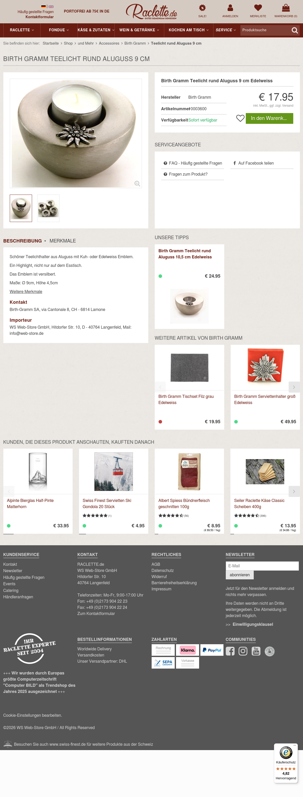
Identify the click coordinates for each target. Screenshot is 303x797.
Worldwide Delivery (94, 649)
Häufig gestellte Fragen (36, 12)
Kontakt (10, 564)
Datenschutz (163, 571)
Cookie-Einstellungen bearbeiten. (32, 715)
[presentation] (160, 387)
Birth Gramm (199, 97)
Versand (288, 105)
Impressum (162, 589)
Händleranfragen (18, 597)
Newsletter (12, 571)
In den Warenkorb (271, 118)
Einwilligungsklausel (253, 624)
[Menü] (295, 746)
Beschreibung (22, 241)
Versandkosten (90, 655)
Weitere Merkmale (26, 292)
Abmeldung (271, 610)
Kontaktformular (39, 17)
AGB (156, 564)
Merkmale (63, 241)
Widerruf (159, 577)
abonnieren (240, 575)
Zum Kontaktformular (96, 614)
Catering (10, 591)
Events (9, 584)
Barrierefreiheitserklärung (174, 583)
